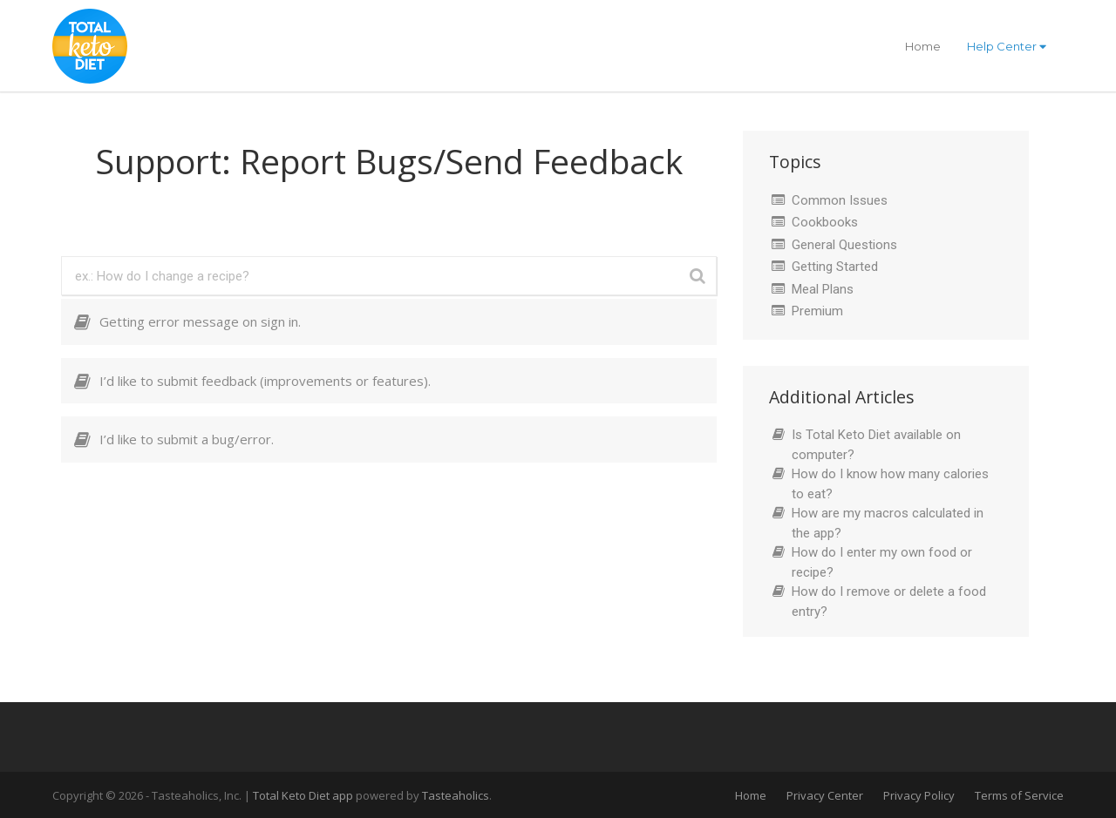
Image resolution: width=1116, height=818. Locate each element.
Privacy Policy (919, 795)
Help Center (1006, 46)
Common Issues (840, 200)
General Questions (844, 245)
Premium (817, 311)
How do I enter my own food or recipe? (882, 562)
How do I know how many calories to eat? (890, 484)
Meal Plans (823, 289)
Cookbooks (825, 222)
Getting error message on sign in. (200, 321)
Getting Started (835, 266)
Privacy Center (824, 795)
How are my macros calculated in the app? (887, 523)
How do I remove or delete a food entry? (889, 601)
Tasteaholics (455, 795)
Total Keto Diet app (304, 795)
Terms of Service (1019, 795)
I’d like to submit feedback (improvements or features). (265, 380)
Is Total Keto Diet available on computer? (876, 445)
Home (923, 46)
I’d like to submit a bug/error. (186, 439)
